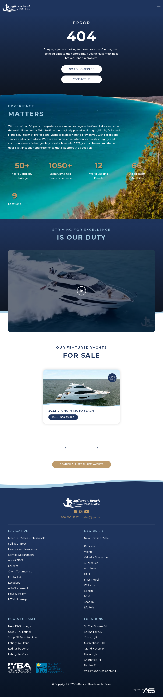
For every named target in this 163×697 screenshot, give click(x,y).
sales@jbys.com (92, 517)
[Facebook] (75, 512)
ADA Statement (18, 588)
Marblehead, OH (94, 643)
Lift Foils (89, 607)
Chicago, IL (91, 637)
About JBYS (15, 560)
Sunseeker (91, 562)
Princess (89, 546)
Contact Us (81, 79)
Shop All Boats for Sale (22, 637)
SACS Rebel (91, 579)
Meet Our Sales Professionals (26, 538)
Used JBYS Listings (19, 631)
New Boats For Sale (96, 538)
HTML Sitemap (17, 599)
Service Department (21, 554)
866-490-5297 (70, 517)
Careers (13, 566)
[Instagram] (80, 512)
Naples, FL (90, 665)
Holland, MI (91, 654)
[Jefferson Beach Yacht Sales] (17, 8)
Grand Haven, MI (94, 648)
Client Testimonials (20, 571)
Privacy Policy (17, 593)
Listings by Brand (19, 643)
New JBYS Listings (19, 626)
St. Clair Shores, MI (95, 626)
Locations (14, 582)
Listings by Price (18, 654)
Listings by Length (19, 648)
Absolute (90, 568)
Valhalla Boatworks (96, 557)
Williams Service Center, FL (101, 670)
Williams (89, 585)
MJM (87, 596)
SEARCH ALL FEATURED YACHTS (81, 464)
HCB (87, 574)
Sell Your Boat (17, 543)
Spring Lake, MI (93, 631)
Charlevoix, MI (93, 659)
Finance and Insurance (22, 549)
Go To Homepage (81, 69)
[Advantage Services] (81, 690)
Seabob (89, 602)
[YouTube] (86, 512)
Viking (88, 551)
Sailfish (88, 590)
